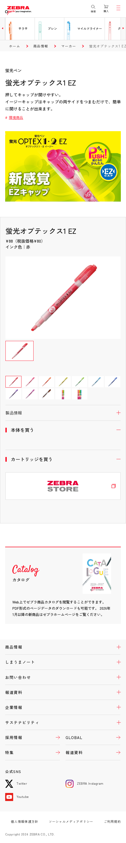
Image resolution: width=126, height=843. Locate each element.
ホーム (14, 46)
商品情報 (40, 46)
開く (63, 412)
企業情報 (13, 707)
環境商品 (16, 117)
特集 (9, 752)
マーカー (68, 46)
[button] (2, 28)
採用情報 (13, 737)
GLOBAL (74, 737)
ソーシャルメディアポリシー (71, 821)
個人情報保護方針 (24, 821)
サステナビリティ (22, 722)
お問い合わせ (18, 677)
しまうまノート (20, 662)
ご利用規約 (112, 821)
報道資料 (13, 692)
